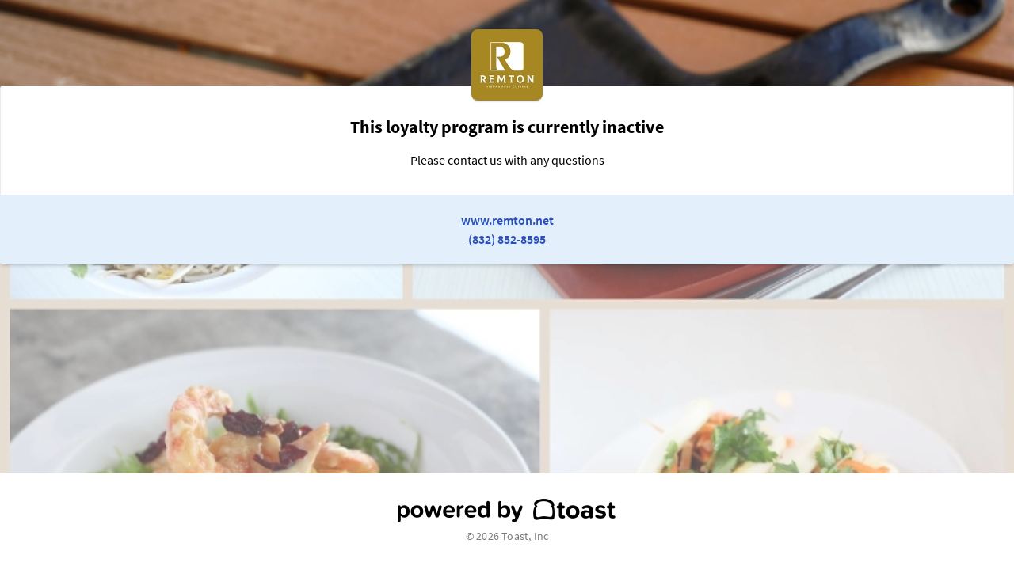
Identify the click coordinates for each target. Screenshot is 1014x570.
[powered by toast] (507, 510)
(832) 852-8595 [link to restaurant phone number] (507, 239)
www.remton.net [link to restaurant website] (507, 220)
